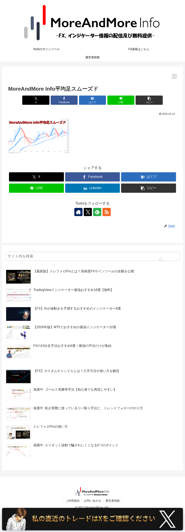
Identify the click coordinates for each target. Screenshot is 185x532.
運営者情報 (112, 500)
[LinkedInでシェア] (92, 188)
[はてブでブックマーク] (92, 100)
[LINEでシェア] (120, 100)
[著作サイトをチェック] (78, 212)
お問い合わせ (92, 500)
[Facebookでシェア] (64, 100)
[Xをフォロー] (88, 212)
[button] (149, 100)
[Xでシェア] (35, 100)
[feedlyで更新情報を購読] (97, 212)
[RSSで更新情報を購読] (107, 212)
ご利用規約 (72, 500)
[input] (92, 256)
